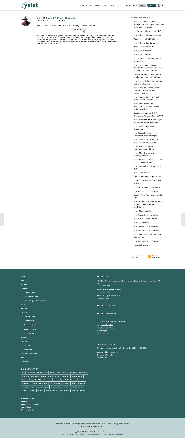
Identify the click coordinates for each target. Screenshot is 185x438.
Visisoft (24, 337)
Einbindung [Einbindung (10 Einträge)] (65, 376)
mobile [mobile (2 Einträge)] (73, 383)
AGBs (23, 357)
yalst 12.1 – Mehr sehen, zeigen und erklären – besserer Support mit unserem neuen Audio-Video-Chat (149, 24)
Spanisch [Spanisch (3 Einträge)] (40, 390)
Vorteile (24, 284)
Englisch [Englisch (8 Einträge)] (33, 380)
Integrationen (29, 321)
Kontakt (24, 341)
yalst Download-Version (106, 328)
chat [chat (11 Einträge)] (58, 372)
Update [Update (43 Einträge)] (82, 390)
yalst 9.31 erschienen (141, 173)
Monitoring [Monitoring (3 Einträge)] (81, 383)
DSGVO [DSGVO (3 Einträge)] (57, 376)
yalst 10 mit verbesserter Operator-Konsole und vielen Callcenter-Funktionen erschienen (146, 90)
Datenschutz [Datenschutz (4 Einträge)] (35, 376)
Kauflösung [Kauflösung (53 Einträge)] (25, 383)
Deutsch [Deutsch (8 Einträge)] (50, 376)
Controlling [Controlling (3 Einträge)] (25, 376)
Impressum (25, 361)
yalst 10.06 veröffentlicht (142, 55)
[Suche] (162, 5)
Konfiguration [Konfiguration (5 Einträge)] (43, 383)
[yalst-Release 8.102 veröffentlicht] (2, 219)
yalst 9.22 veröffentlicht (142, 211)
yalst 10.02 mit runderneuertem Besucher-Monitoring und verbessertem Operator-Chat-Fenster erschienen (148, 68)
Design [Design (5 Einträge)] (43, 376)
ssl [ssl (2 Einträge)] (61, 390)
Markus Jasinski (62, 21)
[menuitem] (82, 5)
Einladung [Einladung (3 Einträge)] (25, 380)
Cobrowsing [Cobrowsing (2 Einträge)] (83, 372)
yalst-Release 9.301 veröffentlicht (146, 191)
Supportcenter (102, 333)
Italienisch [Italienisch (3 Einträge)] (73, 380)
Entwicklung (26, 407)
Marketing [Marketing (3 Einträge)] (57, 383)
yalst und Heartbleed (141, 223)
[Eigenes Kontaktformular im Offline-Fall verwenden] (183, 219)
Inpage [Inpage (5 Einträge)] (56, 380)
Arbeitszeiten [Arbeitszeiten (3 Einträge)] (31, 372)
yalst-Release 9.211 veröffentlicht (146, 215)
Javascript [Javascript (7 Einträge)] (82, 380)
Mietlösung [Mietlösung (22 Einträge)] (65, 383)
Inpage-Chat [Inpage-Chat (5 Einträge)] (64, 380)
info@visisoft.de (117, 435)
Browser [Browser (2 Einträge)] (52, 372)
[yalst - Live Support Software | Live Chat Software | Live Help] (32, 5)
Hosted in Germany (141, 245)
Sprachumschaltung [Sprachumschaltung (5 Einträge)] (52, 390)
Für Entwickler (29, 333)
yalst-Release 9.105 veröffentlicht (146, 241)
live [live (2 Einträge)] (51, 383)
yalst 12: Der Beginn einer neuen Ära (147, 35)
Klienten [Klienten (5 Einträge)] (34, 383)
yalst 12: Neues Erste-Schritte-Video (147, 43)
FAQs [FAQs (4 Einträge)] (40, 380)
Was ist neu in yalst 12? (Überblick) (147, 39)
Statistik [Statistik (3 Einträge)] (66, 390)
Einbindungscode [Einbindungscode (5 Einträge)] (76, 376)
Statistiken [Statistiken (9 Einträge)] (74, 390)
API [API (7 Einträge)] (23, 372)
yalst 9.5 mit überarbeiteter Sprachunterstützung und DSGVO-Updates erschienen (146, 106)
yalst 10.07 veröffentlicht (142, 51)
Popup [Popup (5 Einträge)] (72, 387)
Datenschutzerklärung (29, 353)
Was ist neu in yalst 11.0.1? (144, 47)
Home (23, 280)
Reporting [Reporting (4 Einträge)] (32, 390)
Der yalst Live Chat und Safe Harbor (147, 187)
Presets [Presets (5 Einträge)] (24, 390)
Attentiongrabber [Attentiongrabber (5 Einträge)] (42, 372)
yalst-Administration (105, 325)
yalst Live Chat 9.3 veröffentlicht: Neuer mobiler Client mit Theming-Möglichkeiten (148, 204)
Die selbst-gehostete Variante (34, 301)
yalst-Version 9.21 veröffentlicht (145, 219)
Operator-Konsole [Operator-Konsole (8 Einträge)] (56, 387)
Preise (23, 305)
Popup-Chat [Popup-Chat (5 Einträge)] (80, 387)
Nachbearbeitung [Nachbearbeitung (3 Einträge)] (27, 387)
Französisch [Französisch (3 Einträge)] (48, 380)
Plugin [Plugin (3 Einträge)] (66, 387)
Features (24, 288)
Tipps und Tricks (30, 329)
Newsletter (28, 349)
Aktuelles (50, 21)
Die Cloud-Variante (31, 296)
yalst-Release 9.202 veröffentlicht (146, 227)
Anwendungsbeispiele (32, 325)
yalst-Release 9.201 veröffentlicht (146, 231)
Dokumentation (29, 316)
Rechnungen (102, 331)
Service (24, 312)
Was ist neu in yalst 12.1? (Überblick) (147, 31)
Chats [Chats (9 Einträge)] (64, 372)
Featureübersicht (30, 292)
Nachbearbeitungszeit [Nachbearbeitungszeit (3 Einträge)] (41, 387)
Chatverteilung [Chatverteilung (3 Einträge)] (72, 372)
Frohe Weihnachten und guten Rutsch (148, 177)
